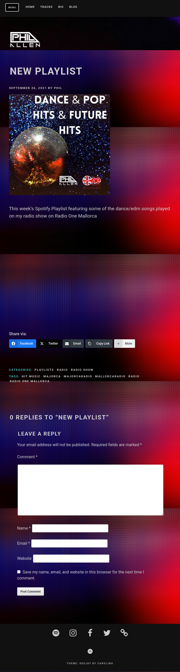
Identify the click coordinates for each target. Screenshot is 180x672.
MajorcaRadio (78, 376)
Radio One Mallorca (30, 381)
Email (23, 543)
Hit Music (31, 376)
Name (24, 528)
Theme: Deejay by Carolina (90, 663)
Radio (62, 370)
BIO (61, 7)
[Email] (73, 344)
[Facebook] (22, 344)
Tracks (46, 7)
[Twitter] (49, 344)
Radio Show (82, 370)
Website (24, 558)
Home (30, 7)
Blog (73, 7)
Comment (27, 457)
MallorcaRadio (110, 376)
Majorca (52, 376)
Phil (58, 88)
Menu (12, 7)
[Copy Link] (99, 344)
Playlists (44, 370)
